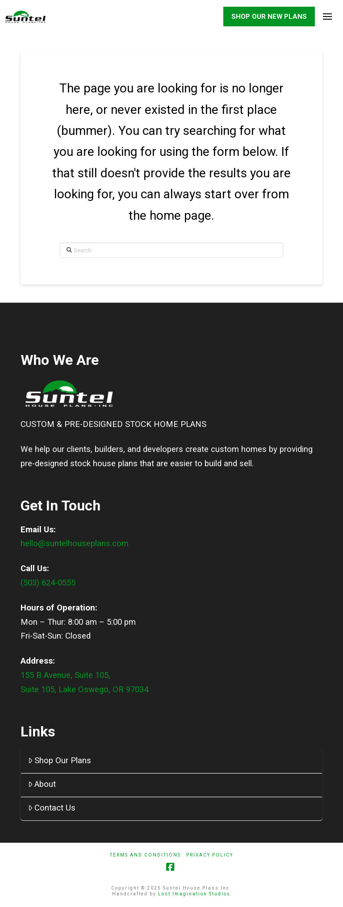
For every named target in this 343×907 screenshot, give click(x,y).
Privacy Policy (209, 855)
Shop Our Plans (60, 760)
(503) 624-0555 (48, 583)
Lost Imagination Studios (194, 893)
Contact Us (52, 808)
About (42, 784)
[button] (327, 16)
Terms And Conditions (145, 855)
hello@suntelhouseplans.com (75, 544)
